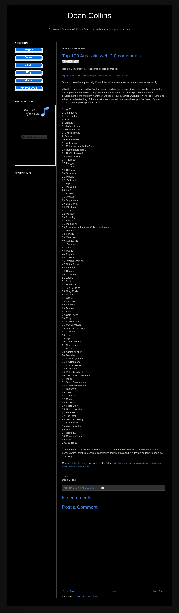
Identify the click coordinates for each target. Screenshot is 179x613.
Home (114, 591)
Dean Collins (89, 15)
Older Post (158, 591)
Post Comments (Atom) (86, 596)
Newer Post (68, 591)
